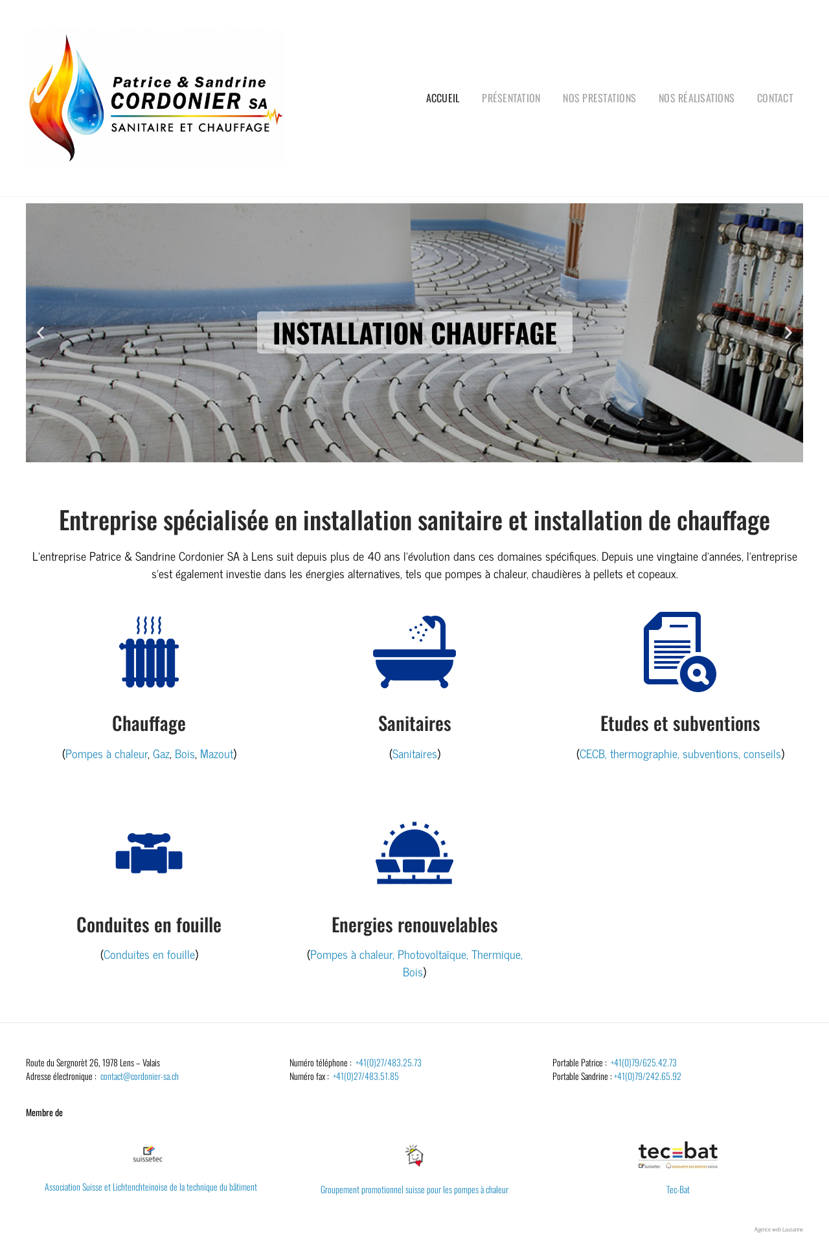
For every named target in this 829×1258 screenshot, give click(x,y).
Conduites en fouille (149, 953)
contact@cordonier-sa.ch (139, 1076)
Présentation (511, 98)
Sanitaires (414, 753)
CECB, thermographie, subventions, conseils (680, 753)
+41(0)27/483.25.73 (389, 1062)
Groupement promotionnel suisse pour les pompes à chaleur (414, 1189)
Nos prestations (599, 98)
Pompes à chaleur (106, 753)
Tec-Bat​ (678, 1189)
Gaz (161, 753)
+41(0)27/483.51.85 (366, 1076)
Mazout (216, 753)
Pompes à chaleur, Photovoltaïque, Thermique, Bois (416, 962)
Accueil (443, 98)
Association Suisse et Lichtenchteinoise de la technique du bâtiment (151, 1186)
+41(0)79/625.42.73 (644, 1062)
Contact (775, 98)
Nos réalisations (696, 98)
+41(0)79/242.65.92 (647, 1076)
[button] (40, 332)
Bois (185, 753)
